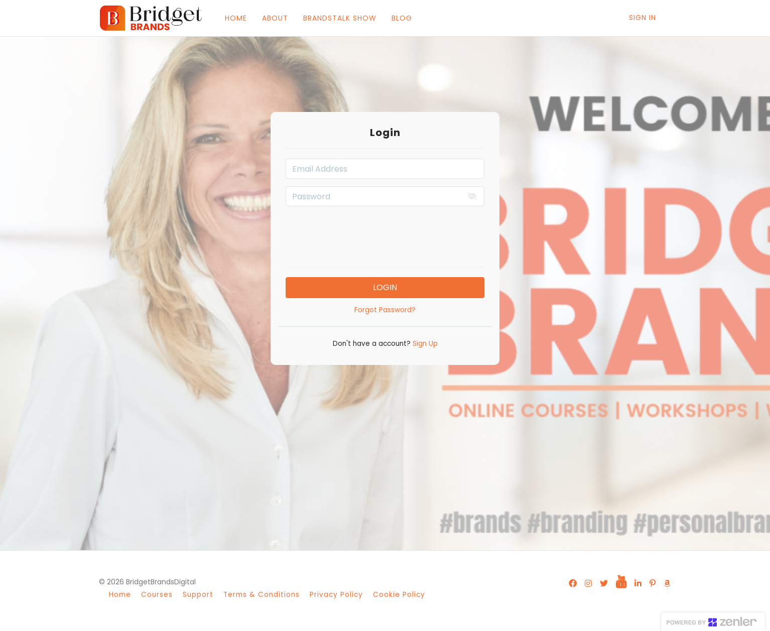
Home (120, 594)
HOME (235, 18)
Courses (157, 594)
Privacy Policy (336, 594)
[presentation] (385, 233)
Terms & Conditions (261, 594)
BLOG (401, 18)
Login (385, 287)
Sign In (642, 18)
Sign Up (424, 343)
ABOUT (274, 18)
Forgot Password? (385, 310)
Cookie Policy (399, 594)
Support (198, 594)
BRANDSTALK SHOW (338, 18)
